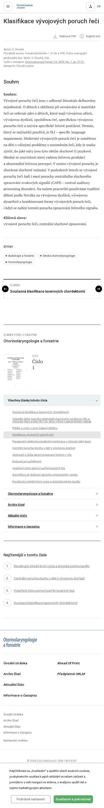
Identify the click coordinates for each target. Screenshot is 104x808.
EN (98, 6)
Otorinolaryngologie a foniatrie (30, 493)
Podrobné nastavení (31, 799)
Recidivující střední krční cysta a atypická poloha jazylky (46, 481)
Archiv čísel (16, 504)
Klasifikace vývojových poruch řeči (33, 434)
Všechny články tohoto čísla (27, 400)
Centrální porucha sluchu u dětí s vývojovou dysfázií (43, 448)
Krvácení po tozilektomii (26, 461)
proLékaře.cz (22, 8)
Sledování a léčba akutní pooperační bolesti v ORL (42, 454)
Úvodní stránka (15, 663)
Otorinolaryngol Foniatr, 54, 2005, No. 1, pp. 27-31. (55, 62)
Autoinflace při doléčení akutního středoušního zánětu (45, 474)
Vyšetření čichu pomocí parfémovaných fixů (38, 468)
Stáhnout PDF (64, 37)
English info (89, 37)
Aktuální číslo (17, 515)
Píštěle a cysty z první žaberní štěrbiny (35, 428)
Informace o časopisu (24, 526)
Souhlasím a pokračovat (73, 799)
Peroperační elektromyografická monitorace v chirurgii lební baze (51, 441)
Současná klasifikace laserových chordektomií (47, 291)
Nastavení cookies (16, 741)
